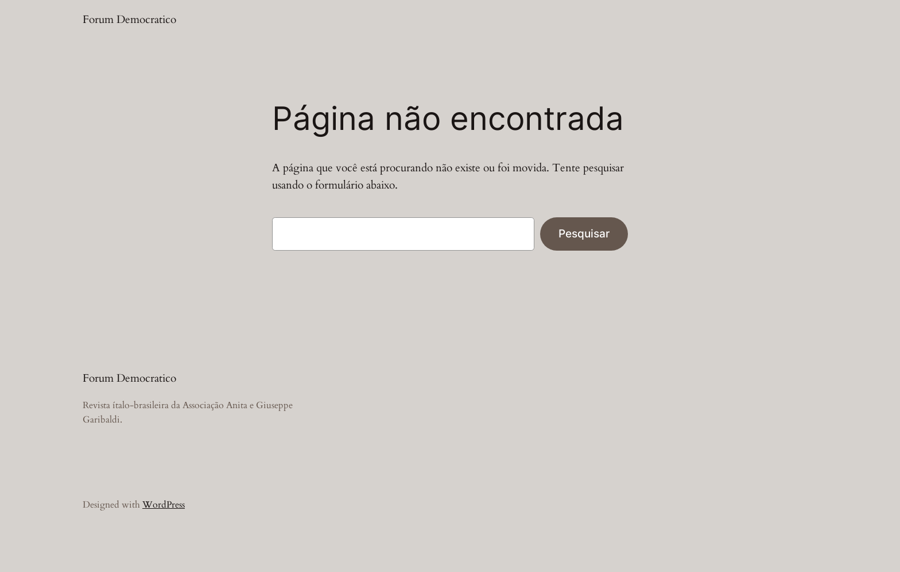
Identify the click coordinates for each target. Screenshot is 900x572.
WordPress (163, 504)
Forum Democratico (129, 19)
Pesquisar (584, 233)
